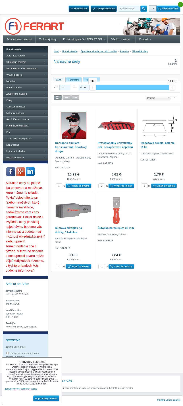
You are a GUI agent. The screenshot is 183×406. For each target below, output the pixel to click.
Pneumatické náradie (17, 125)
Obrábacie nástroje (16, 62)
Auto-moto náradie (15, 55)
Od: (62, 87)
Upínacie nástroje (15, 113)
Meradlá (10, 81)
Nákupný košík (170, 8)
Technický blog (47, 39)
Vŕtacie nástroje (14, 74)
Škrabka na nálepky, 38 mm (116, 227)
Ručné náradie (13, 49)
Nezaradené (12, 144)
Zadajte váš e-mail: (15, 346)
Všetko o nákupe (120, 39)
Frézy (9, 100)
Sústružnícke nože (15, 106)
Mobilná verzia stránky (168, 399)
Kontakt (143, 39)
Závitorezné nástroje (16, 93)
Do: (81, 87)
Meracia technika (15, 157)
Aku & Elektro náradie (17, 119)
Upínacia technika (15, 151)
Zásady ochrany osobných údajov (21, 389)
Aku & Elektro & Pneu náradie (21, 68)
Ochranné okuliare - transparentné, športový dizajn (71, 147)
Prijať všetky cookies (46, 398)
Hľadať (143, 9)
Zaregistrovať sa (105, 8)
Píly (8, 132)
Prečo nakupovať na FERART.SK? (82, 39)
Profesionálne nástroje (19, 39)
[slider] (93, 87)
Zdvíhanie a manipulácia (19, 138)
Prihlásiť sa (80, 8)
